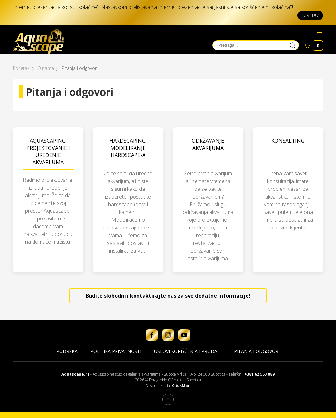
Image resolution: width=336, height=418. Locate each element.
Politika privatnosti (115, 351)
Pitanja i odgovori (257, 351)
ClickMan (181, 385)
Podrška (67, 351)
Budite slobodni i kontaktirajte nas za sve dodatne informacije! (168, 295)
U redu (310, 15)
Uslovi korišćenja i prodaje (187, 351)
